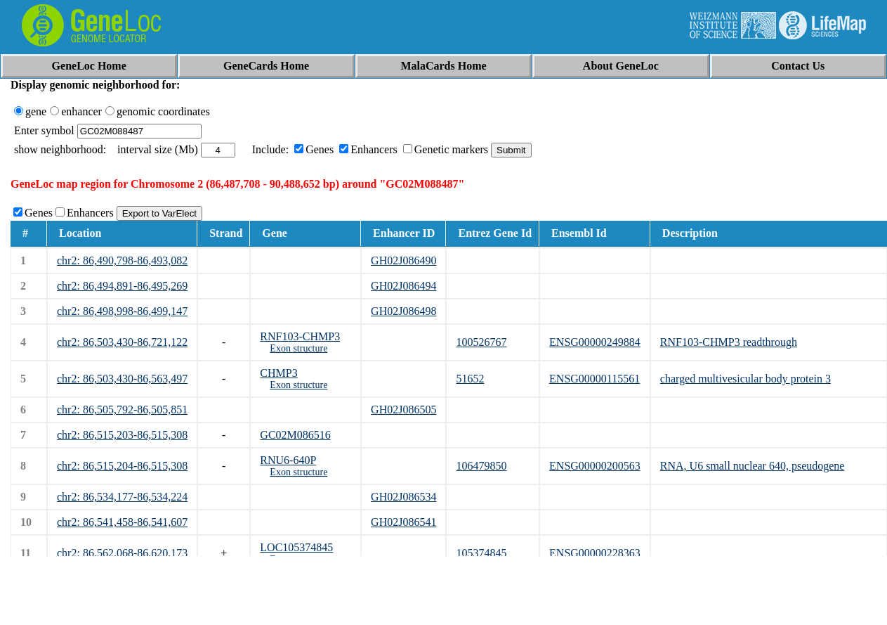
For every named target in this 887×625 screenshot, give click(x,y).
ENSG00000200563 (594, 466)
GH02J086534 (403, 497)
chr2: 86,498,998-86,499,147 (122, 311)
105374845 (481, 553)
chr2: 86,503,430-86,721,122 (122, 342)
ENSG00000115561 (594, 379)
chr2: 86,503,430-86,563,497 (122, 379)
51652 (470, 379)
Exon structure (298, 348)
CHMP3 (278, 373)
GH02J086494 (403, 286)
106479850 (481, 466)
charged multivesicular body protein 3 (745, 379)
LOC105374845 (296, 547)
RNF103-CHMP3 (300, 336)
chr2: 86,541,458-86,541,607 (122, 522)
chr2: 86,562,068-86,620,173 (122, 553)
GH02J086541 (403, 522)
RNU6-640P (288, 460)
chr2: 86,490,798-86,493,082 (122, 260)
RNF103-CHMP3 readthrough (728, 342)
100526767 (481, 342)
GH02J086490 (403, 260)
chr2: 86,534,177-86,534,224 (122, 497)
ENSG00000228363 (594, 553)
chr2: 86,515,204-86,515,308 (122, 466)
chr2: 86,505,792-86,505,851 (122, 409)
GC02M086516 (295, 435)
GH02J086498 (403, 311)
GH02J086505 (403, 409)
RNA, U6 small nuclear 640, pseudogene (752, 466)
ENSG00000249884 (594, 342)
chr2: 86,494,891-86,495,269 (122, 286)
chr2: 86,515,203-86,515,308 (122, 435)
